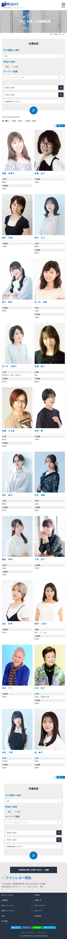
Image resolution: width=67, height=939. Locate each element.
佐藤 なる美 (8, 431)
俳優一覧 (57, 34)
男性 (7, 67)
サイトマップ (42, 932)
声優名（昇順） (17, 121)
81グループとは (7, 895)
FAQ (3, 916)
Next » (62, 125)
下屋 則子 (39, 559)
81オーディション (7, 905)
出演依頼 (38, 916)
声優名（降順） (31, 121)
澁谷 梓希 (7, 624)
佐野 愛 (38, 431)
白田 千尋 (7, 752)
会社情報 (4, 921)
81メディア (39, 911)
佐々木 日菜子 (9, 366)
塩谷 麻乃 (7, 495)
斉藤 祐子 (39, 173)
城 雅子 (38, 752)
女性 (16, 67)
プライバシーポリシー (28, 932)
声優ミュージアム (7, 911)
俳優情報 (4, 900)
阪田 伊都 (7, 238)
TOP (51, 34)
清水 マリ (7, 688)
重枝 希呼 (7, 559)
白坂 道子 (39, 688)
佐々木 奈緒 (40, 302)
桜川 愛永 (7, 302)
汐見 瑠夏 (39, 495)
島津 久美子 (40, 624)
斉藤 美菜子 (8, 173)
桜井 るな (39, 238)
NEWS (37, 895)
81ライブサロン (40, 905)
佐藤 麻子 (39, 366)
